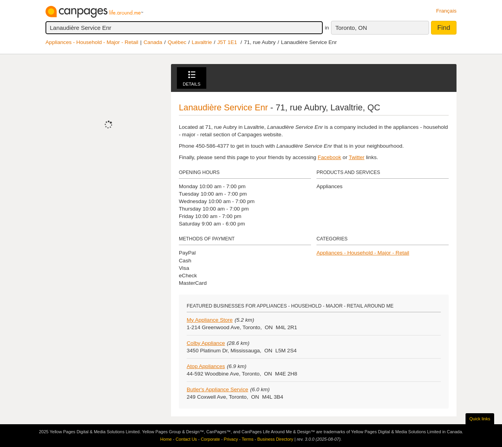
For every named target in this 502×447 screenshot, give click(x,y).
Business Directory (275, 439)
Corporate (210, 439)
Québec (176, 42)
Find (443, 27)
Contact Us (186, 439)
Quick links (479, 418)
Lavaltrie (202, 42)
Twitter (356, 157)
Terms (247, 439)
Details (191, 78)
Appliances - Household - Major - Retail (91, 42)
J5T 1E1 (227, 42)
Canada (153, 42)
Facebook (329, 157)
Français (446, 11)
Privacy (231, 439)
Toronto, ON (351, 27)
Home (166, 439)
